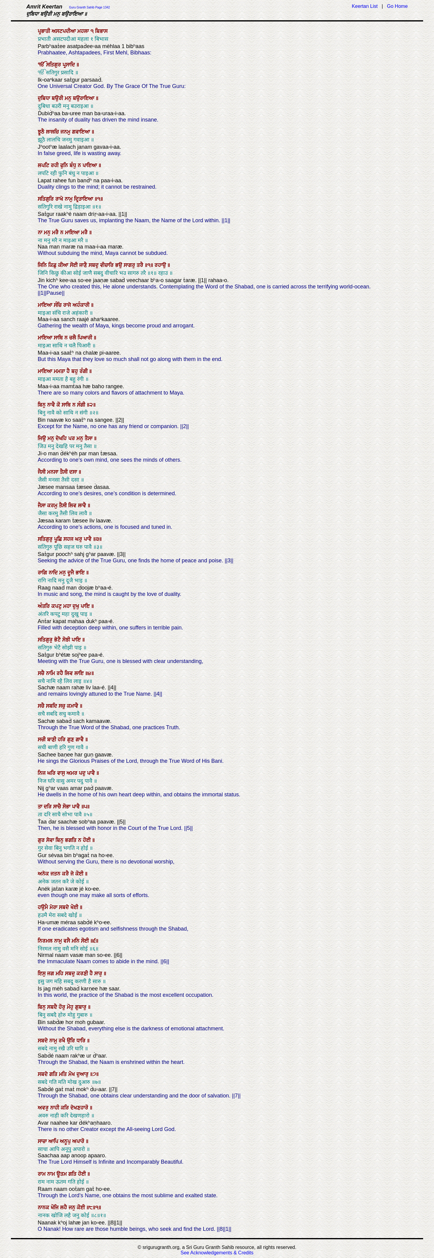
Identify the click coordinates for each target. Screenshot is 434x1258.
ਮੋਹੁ (71, 1007)
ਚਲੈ (73, 337)
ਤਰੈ (141, 265)
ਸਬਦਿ (52, 706)
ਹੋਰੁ (63, 1007)
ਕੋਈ (80, 873)
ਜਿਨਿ (43, 265)
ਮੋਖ (72, 1074)
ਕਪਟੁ (57, 606)
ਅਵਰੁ (44, 1107)
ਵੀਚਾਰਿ (107, 265)
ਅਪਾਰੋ (79, 1141)
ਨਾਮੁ (69, 199)
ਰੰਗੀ (84, 371)
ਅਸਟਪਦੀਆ (64, 31)
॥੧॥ (150, 265)
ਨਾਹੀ (55, 1107)
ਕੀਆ (64, 265)
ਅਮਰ (73, 773)
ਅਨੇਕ (44, 873)
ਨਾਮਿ (51, 673)
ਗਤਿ (54, 1074)
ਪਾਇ (86, 606)
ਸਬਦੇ (64, 907)
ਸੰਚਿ (58, 305)
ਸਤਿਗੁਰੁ (46, 539)
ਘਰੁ (79, 539)
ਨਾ (41, 232)
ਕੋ (59, 404)
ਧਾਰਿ (82, 1040)
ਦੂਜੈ (71, 572)
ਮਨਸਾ (53, 472)
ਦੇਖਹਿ (62, 438)
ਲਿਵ (73, 505)
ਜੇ (72, 873)
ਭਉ (119, 265)
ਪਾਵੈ (88, 539)
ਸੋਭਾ (67, 806)
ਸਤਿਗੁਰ (54, 64)
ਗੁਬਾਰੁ (81, 1007)
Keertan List (364, 6)
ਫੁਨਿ (65, 165)
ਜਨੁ (73, 1207)
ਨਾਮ (52, 1174)
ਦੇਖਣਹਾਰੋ (80, 1107)
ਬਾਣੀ (52, 739)
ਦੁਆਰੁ (83, 1074)
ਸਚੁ (63, 706)
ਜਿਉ (42, 438)
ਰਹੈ (61, 673)
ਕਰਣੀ (83, 973)
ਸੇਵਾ (51, 840)
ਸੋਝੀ (67, 639)
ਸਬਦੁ (94, 265)
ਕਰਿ (65, 1107)
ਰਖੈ (63, 1040)
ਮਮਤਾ (60, 371)
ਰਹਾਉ (161, 265)
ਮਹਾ (68, 606)
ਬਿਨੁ (42, 404)
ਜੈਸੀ (42, 472)
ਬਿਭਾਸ (101, 31)
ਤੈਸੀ (64, 472)
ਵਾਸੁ (62, 773)
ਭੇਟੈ (58, 639)
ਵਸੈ (68, 940)
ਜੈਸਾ (42, 505)
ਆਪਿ (54, 1141)
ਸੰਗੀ (82, 404)
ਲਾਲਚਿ (53, 131)
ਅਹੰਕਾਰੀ (82, 305)
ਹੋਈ (87, 840)
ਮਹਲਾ (83, 31)
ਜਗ (51, 973)
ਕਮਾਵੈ (73, 706)
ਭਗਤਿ (71, 840)
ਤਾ (41, 806)
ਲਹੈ (64, 1207)
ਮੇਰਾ (54, 907)
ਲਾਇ (79, 673)
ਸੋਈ (74, 265)
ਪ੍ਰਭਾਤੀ (45, 31)
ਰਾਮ (42, 1174)
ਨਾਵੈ (52, 404)
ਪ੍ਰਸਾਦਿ (70, 64)
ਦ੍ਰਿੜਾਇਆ (84, 199)
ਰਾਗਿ (43, 572)
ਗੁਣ (71, 739)
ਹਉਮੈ (44, 907)
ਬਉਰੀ (58, 98)
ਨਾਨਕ (44, 1207)
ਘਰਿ (52, 773)
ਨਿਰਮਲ (46, 940)
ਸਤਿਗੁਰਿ (46, 199)
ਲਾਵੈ (83, 505)
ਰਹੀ (55, 165)
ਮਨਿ (76, 940)
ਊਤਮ (62, 1174)
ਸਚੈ (42, 673)
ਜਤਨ (56, 873)
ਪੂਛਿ (59, 539)
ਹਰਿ (62, 739)
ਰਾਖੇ (60, 199)
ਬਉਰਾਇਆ (84, 98)
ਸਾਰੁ (99, 973)
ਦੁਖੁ (77, 606)
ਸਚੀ (42, 739)
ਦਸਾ (74, 472)
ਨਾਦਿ (54, 572)
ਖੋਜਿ (55, 1207)
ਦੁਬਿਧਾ (45, 98)
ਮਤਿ (63, 1074)
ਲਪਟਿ (44, 165)
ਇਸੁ (42, 973)
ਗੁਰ (42, 840)
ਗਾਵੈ (80, 739)
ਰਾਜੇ (68, 305)
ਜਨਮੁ (66, 131)
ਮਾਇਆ (73, 232)
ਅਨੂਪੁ (66, 1141)
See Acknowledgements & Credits (217, 1252)
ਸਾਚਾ (43, 1141)
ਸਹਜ (69, 539)
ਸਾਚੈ (58, 806)
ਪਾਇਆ (91, 165)
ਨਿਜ (42, 773)
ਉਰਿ (72, 1040)
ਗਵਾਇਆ (82, 131)
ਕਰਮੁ (53, 505)
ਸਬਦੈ (53, 1007)
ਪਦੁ (83, 773)
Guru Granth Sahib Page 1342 (89, 7)
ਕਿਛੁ (53, 265)
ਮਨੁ (69, 98)
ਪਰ (72, 438)
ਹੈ (69, 371)
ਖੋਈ (75, 907)
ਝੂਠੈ (42, 131)
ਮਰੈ (56, 232)
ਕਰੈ (66, 873)
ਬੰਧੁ (74, 165)
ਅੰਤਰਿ (44, 606)
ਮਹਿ (60, 973)
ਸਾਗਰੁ (130, 265)
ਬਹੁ (75, 371)
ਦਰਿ (48, 806)
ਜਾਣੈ (84, 265)
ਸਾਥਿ (59, 337)
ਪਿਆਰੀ (86, 337)
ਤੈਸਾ (89, 438)
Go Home (397, 6)
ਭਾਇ (81, 572)
